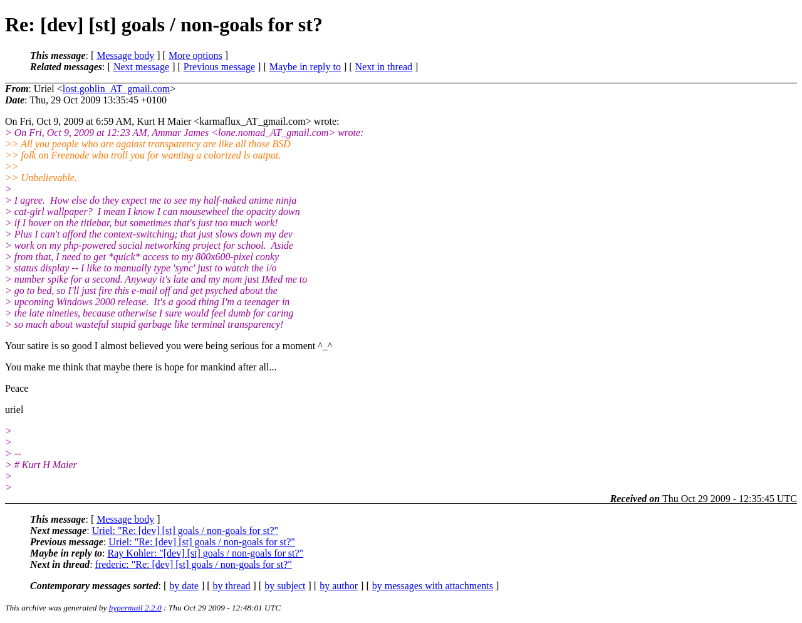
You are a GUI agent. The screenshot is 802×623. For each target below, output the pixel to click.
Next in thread (384, 66)
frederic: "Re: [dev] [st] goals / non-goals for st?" (193, 564)
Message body (125, 55)
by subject (284, 585)
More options (195, 55)
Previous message (219, 66)
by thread (232, 585)
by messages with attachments (432, 585)
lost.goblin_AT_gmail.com (116, 88)
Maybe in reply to (305, 66)
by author (339, 585)
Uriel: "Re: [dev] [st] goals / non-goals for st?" (185, 530)
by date (184, 585)
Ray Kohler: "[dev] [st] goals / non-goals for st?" (206, 553)
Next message (141, 66)
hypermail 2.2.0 (135, 607)
